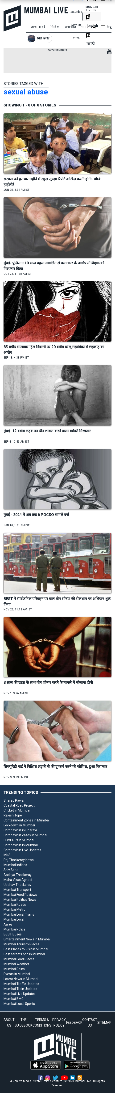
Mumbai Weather (16, 964)
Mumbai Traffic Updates (21, 984)
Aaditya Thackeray (18, 875)
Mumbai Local (14, 919)
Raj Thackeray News (19, 860)
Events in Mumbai (17, 974)
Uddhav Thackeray (17, 885)
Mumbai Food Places (19, 959)
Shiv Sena (11, 870)
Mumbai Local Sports (19, 1004)
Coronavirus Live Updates (22, 850)
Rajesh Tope (13, 815)
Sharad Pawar (14, 800)
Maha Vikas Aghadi (18, 880)
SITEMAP (104, 1022)
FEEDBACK (74, 1022)
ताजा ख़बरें (38, 27)
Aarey (8, 924)
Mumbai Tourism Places (21, 944)
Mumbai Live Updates (20, 994)
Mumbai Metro (14, 909)
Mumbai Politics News (20, 899)
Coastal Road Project (19, 805)
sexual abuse (26, 91)
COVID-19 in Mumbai (19, 840)
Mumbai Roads (15, 904)
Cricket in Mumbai (17, 810)
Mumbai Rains (14, 969)
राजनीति (70, 27)
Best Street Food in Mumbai (24, 954)
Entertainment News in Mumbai (27, 939)
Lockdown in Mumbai (19, 825)
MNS (7, 855)
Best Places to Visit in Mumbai (26, 949)
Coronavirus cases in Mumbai (25, 835)
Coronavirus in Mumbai (21, 845)
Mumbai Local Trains (19, 914)
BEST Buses (13, 934)
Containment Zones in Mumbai (26, 820)
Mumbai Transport (17, 890)
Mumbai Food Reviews (20, 895)
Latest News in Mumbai (21, 979)
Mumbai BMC (14, 999)
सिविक (55, 27)
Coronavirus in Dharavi (20, 830)
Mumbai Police (14, 929)
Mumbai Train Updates (20, 989)
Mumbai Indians (15, 865)
